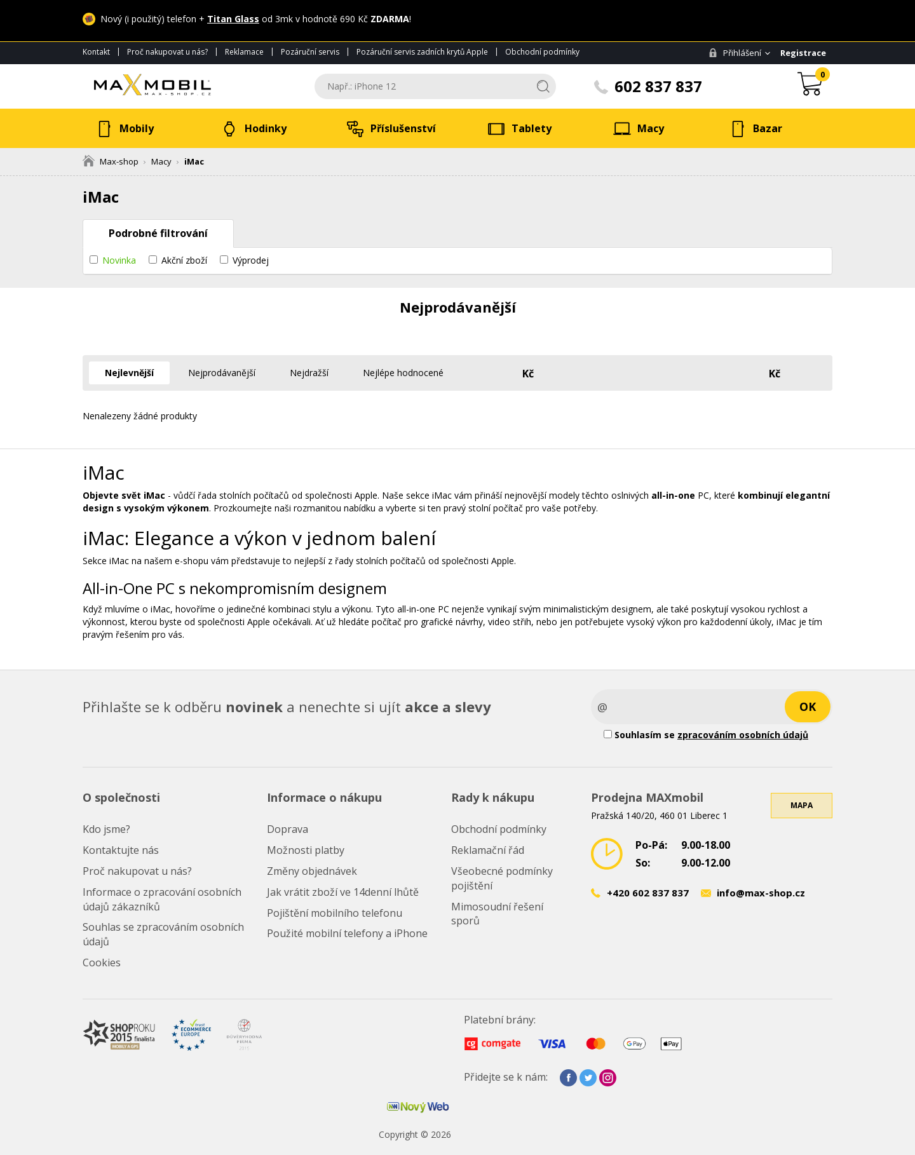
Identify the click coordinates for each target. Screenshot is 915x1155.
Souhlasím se (706, 735)
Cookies (102, 962)
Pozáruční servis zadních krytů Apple (422, 51)
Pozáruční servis (310, 51)
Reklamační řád (487, 850)
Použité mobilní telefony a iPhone (347, 933)
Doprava (287, 829)
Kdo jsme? (106, 829)
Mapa (801, 805)
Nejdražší (309, 373)
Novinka (119, 260)
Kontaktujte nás (121, 850)
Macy (161, 161)
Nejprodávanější (221, 373)
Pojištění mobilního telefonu (334, 913)
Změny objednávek (312, 871)
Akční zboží (184, 260)
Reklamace (244, 51)
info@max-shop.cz (761, 892)
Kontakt (96, 51)
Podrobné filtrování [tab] (158, 233)
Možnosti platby (305, 850)
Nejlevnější (129, 373)
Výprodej (251, 260)
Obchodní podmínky (542, 51)
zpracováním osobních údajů (742, 735)
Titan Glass (233, 19)
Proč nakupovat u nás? (167, 51)
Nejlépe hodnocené (403, 373)
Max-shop (111, 161)
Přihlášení (734, 52)
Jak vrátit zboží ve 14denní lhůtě (343, 892)
